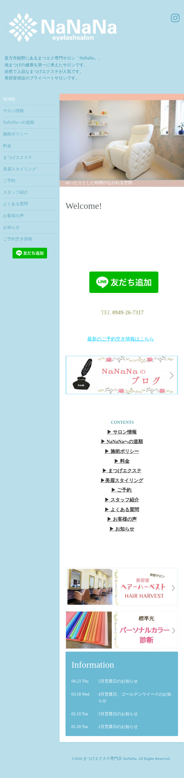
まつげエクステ (17, 157)
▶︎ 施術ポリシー (122, 451)
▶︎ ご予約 (121, 489)
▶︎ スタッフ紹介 (122, 499)
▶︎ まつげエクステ (121, 470)
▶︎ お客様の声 (122, 519)
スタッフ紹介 (15, 192)
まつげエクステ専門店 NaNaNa (109, 758)
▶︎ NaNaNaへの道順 (122, 441)
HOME (9, 99)
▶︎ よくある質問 (122, 509)
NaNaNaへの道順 (18, 122)
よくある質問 (15, 204)
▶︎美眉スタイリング (121, 480)
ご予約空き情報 (17, 239)
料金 (7, 146)
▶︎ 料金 (122, 461)
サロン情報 (13, 111)
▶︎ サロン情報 (122, 432)
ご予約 (9, 180)
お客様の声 (13, 216)
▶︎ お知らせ (121, 528)
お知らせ (11, 227)
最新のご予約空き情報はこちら (120, 338)
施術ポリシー (15, 134)
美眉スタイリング (19, 169)
